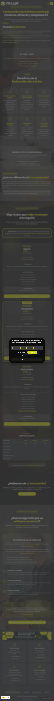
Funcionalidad (37, 348)
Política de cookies (27, 359)
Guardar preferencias (27, 355)
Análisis (22, 348)
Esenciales (15, 348)
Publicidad (29, 348)
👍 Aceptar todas (32, 352)
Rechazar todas (21, 352)
